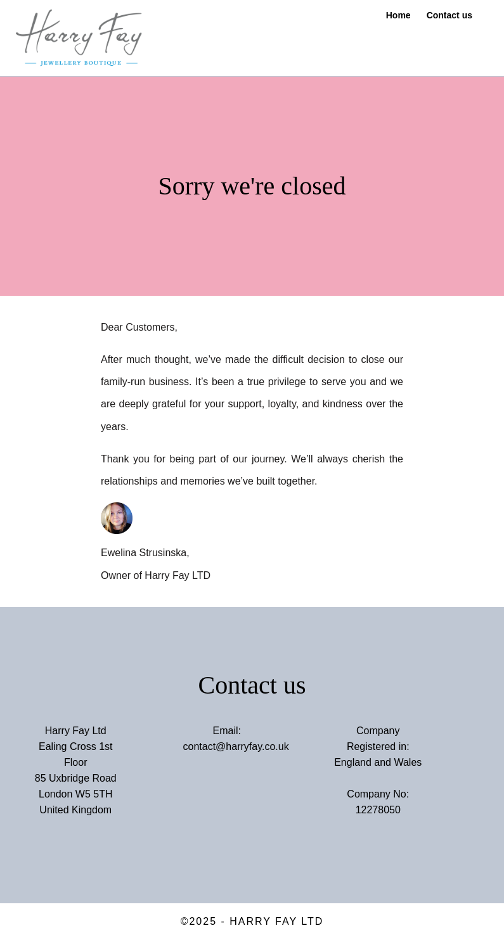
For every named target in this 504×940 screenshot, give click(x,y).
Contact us (449, 15)
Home (398, 15)
